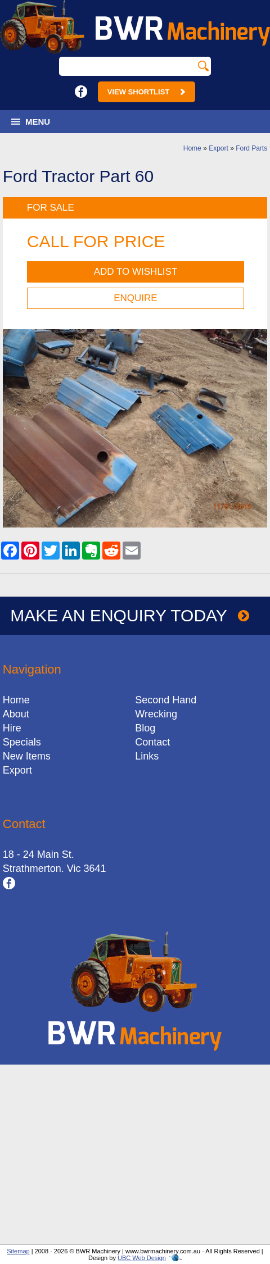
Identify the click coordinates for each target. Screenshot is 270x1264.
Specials (22, 742)
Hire (12, 728)
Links (147, 756)
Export (218, 148)
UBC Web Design (142, 1257)
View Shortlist (146, 92)
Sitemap (18, 1251)
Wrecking (156, 714)
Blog (145, 728)
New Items (27, 756)
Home (192, 148)
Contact (152, 742)
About (16, 714)
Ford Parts (251, 148)
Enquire (135, 298)
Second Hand (165, 700)
